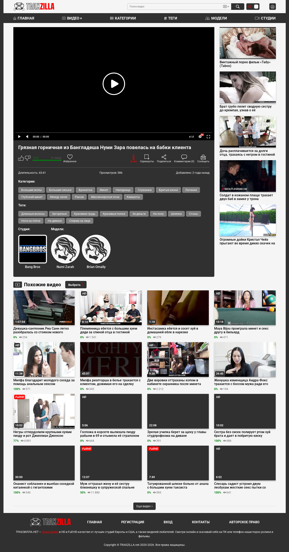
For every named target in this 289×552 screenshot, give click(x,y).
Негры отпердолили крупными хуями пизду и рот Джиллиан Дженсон (42, 434)
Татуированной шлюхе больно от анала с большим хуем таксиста (178, 485)
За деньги (139, 213)
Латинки (191, 190)
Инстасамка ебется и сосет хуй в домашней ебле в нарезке (172, 330)
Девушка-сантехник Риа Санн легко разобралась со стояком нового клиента (41, 330)
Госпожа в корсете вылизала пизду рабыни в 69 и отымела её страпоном (109, 434)
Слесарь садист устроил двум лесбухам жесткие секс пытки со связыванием (240, 485)
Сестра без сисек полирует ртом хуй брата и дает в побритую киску (242, 434)
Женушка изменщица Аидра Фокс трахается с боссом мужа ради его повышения (241, 382)
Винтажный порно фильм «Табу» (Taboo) (245, 64)
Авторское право (244, 522)
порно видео (50, 532)
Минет (104, 190)
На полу (158, 213)
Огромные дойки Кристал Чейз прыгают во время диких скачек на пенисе (247, 241)
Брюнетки (85, 190)
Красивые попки (114, 213)
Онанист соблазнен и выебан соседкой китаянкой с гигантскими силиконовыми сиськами (43, 485)
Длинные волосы (33, 213)
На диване (55, 220)
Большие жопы (31, 190)
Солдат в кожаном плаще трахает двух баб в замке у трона (246, 197)
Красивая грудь (84, 213)
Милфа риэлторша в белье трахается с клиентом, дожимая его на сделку (110, 382)
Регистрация (132, 522)
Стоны (193, 213)
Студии (265, 18)
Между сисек (58, 197)
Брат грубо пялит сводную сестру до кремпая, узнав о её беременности (246, 108)
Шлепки (176, 213)
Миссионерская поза (105, 197)
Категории (123, 18)
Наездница (123, 190)
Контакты (201, 522)
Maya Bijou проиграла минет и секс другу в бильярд (241, 330)
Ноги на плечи (30, 220)
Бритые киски (168, 190)
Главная (23, 18)
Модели (216, 18)
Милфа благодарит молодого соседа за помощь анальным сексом (44, 382)
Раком (79, 197)
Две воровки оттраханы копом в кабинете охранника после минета (174, 382)
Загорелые (59, 213)
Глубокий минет (32, 197)
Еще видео (144, 506)
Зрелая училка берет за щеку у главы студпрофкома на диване (176, 434)
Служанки (145, 190)
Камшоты (133, 197)
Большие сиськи (60, 190)
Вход (168, 522)
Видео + (72, 18)
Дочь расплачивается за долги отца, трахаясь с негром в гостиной (247, 152)
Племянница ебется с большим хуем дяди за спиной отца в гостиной (108, 330)
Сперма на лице (79, 220)
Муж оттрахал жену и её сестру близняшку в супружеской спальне (107, 485)
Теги (170, 18)
